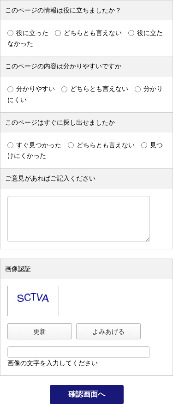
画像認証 (18, 268)
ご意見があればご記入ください (50, 178)
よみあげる (108, 331)
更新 (39, 331)
